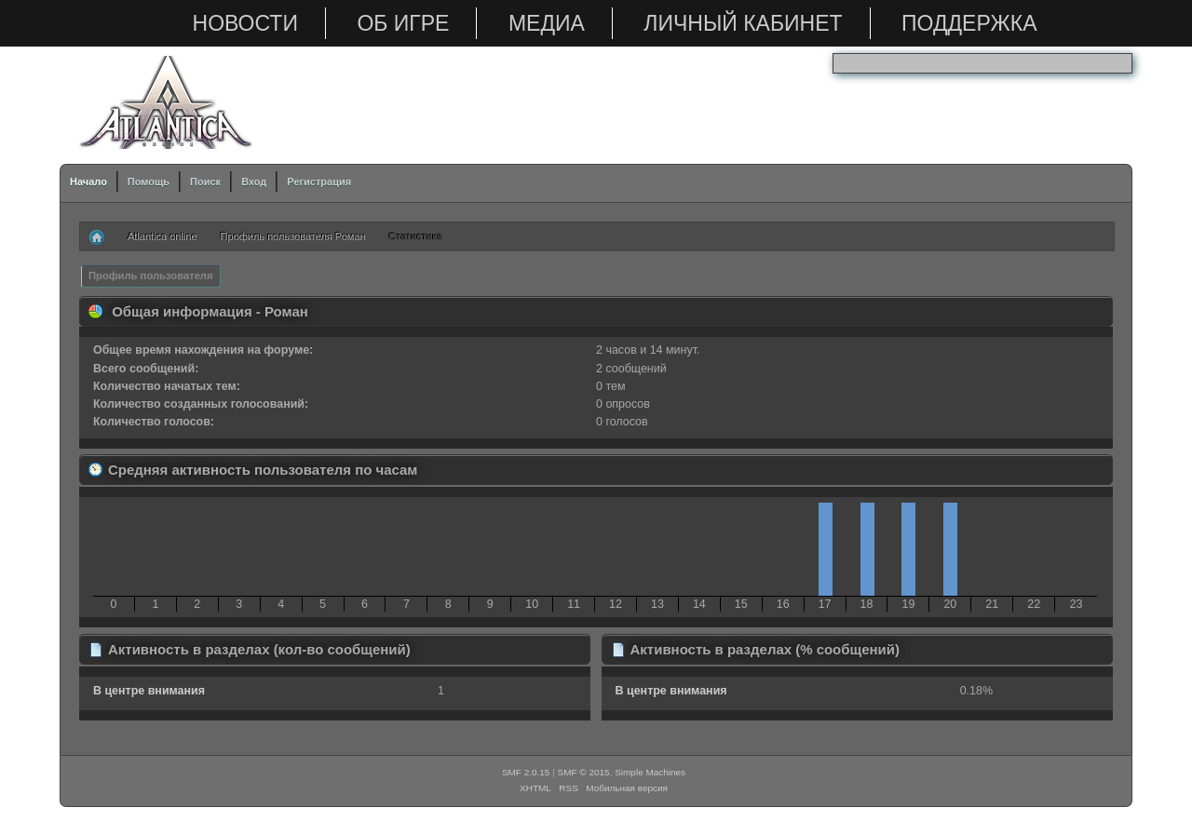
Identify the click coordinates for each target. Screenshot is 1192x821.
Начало (88, 181)
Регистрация (319, 181)
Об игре (403, 23)
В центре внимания (149, 690)
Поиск (205, 181)
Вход (253, 181)
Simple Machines (650, 772)
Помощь (148, 181)
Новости (245, 23)
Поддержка (968, 23)
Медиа (546, 23)
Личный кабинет (742, 23)
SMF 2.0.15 (526, 772)
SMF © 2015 (584, 772)
